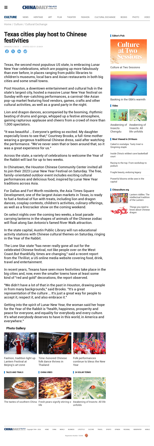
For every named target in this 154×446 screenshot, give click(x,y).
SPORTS (108, 429)
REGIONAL (127, 429)
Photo (135, 17)
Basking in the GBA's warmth (128, 99)
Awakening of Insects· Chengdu (118, 128)
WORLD (62, 429)
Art (50, 17)
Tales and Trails (14, 372)
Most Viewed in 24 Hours (124, 139)
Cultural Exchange (105, 17)
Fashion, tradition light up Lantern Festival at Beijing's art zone (19, 362)
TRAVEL (100, 429)
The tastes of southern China (20, 401)
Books (124, 17)
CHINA (54, 429)
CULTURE (10, 17)
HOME (47, 429)
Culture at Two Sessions (125, 67)
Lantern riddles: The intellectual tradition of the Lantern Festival (140, 198)
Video (147, 17)
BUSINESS (71, 429)
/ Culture (17, 24)
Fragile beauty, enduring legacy (125, 172)
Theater (71, 17)
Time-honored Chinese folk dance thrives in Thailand (53, 362)
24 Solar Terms (83, 372)
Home (7, 24)
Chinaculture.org (120, 189)
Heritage (38, 17)
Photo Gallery (16, 328)
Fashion (85, 17)
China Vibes (46, 372)
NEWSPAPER (137, 429)
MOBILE (147, 429)
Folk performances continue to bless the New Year (89, 362)
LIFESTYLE (81, 429)
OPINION (117, 429)
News (25, 17)
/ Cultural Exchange (35, 24)
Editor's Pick (118, 35)
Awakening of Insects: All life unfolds (137, 128)
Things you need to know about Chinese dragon (140, 210)
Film (59, 17)
